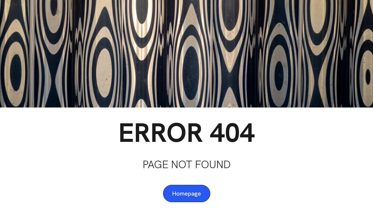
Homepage (186, 193)
